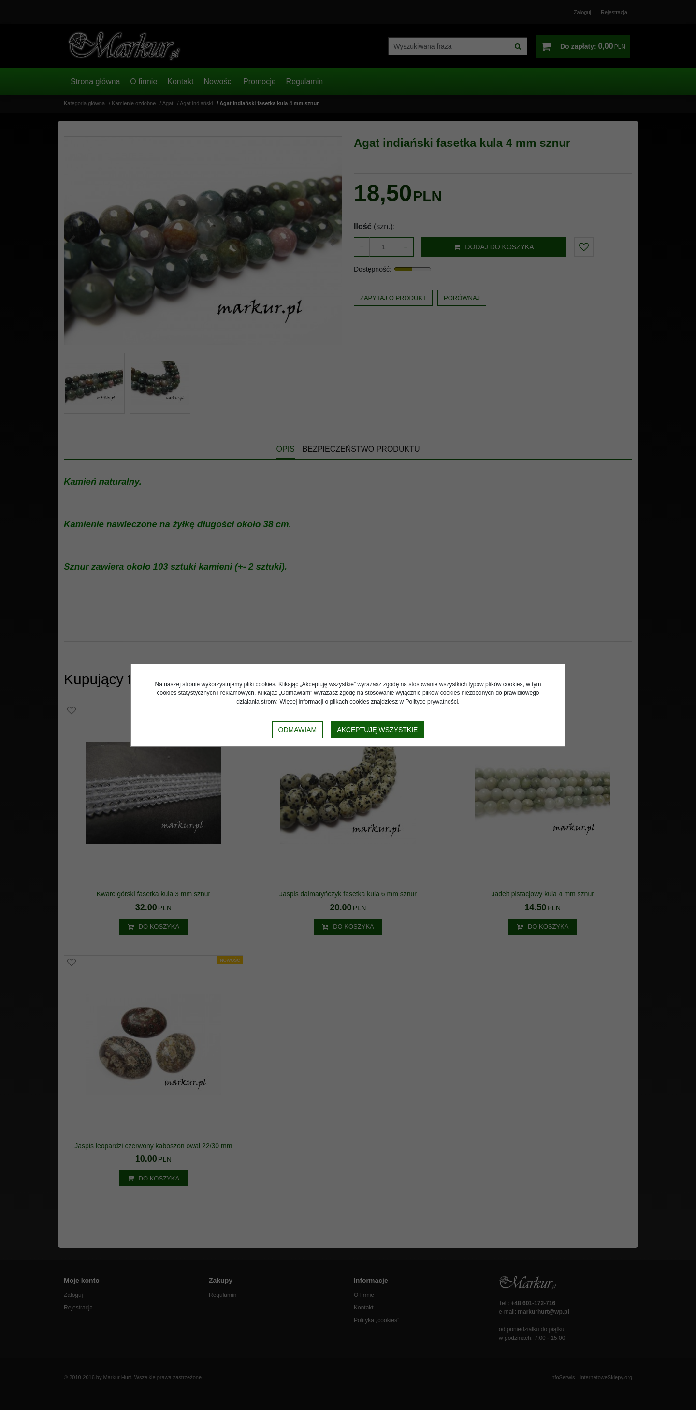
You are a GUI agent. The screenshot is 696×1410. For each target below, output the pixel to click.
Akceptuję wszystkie (377, 730)
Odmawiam (297, 730)
